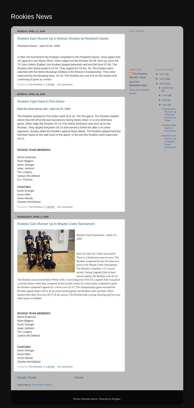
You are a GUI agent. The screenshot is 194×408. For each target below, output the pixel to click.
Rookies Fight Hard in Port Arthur (41, 101)
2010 (163, 78)
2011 (163, 74)
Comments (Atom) (42, 384)
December (168, 87)
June (165, 95)
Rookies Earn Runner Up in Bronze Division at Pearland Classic (63, 38)
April (165, 104)
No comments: (65, 84)
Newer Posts (26, 377)
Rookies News (31, 16)
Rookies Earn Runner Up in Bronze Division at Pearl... (169, 115)
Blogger (116, 399)
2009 (163, 83)
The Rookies (140, 73)
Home (78, 377)
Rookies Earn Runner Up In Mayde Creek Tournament (56, 224)
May (165, 100)
